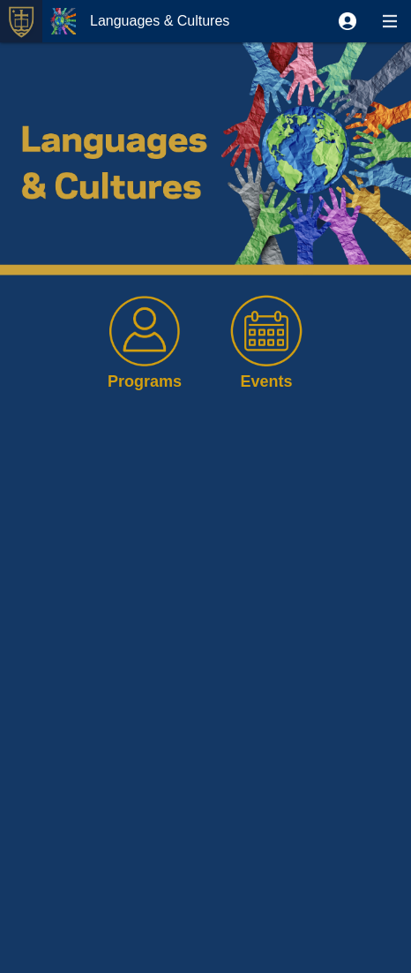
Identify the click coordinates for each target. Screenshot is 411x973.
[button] (347, 21)
